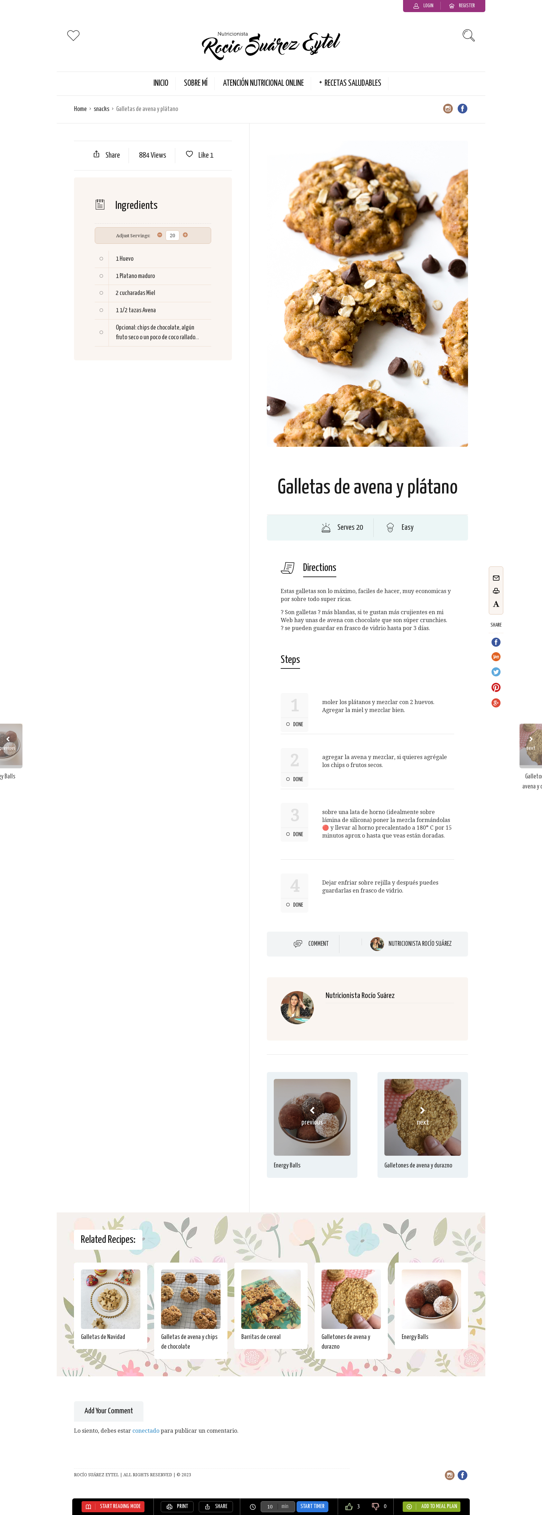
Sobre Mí (195, 83)
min (284, 1506)
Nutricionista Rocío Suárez (420, 944)
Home (80, 109)
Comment (318, 944)
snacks (101, 109)
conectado (145, 1431)
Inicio (160, 83)
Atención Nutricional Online (263, 83)
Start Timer (312, 1506)
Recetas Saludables (353, 83)
